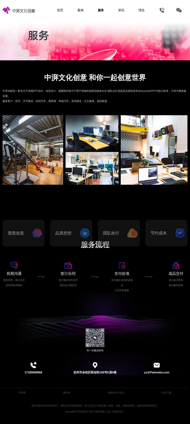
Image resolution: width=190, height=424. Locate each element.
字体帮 (22, 392)
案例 (80, 10)
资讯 (121, 10)
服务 (101, 10)
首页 (60, 10)
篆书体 (66, 392)
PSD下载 (166, 392)
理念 (142, 10)
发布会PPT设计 (116, 392)
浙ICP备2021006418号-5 (45, 405)
